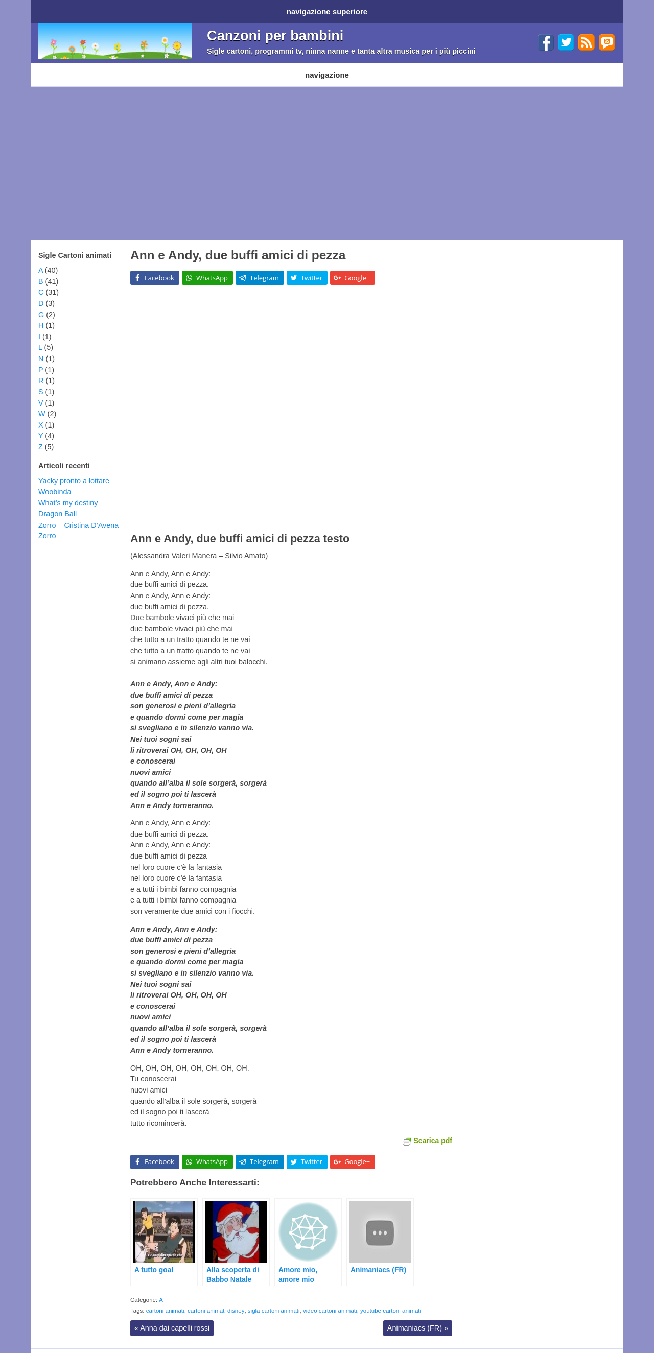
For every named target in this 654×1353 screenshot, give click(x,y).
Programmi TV (180, 67)
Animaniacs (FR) (417, 1318)
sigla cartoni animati (274, 1300)
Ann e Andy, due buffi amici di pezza (237, 245)
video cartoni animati (330, 1300)
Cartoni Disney (121, 67)
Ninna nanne (289, 67)
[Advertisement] (327, 153)
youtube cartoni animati (390, 1300)
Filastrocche (236, 67)
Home (50, 9)
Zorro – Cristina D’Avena (78, 515)
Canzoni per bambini (275, 32)
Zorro (47, 525)
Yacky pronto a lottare (73, 470)
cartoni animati (165, 1300)
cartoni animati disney (216, 1300)
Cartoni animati (61, 67)
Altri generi (339, 67)
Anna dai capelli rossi (171, 1318)
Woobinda (55, 482)
